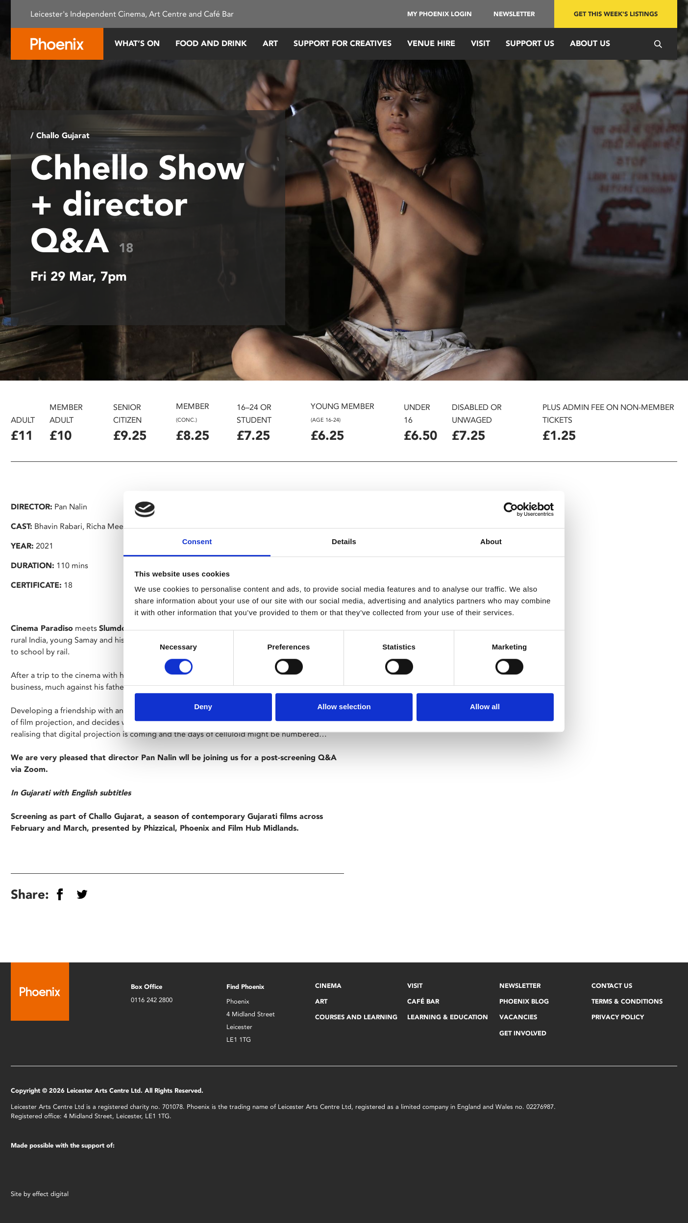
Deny (203, 706)
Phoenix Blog (524, 1001)
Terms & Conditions (627, 1001)
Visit (480, 43)
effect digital (50, 1194)
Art (270, 43)
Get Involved (522, 1033)
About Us (590, 43)
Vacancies (518, 1017)
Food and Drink (211, 43)
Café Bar (423, 1001)
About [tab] (491, 542)
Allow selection (343, 706)
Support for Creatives (343, 43)
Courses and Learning (356, 1017)
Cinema (328, 985)
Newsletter (514, 14)
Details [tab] (344, 542)
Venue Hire (431, 43)
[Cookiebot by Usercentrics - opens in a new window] (511, 509)
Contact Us (611, 985)
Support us (530, 43)
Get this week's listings (616, 14)
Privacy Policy (617, 1017)
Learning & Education (447, 1017)
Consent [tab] (197, 542)
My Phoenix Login (439, 14)
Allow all (485, 706)
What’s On (137, 43)
